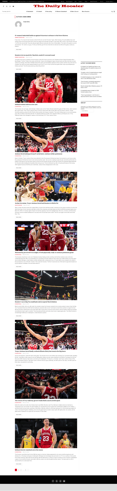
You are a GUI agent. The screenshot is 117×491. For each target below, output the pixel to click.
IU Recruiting (49, 11)
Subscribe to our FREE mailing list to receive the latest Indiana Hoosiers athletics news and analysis (91, 107)
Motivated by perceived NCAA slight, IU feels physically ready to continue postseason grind (38, 252)
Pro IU (101, 1)
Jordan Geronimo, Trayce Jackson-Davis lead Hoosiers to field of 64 (32, 203)
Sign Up (63, 1)
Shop (86, 1)
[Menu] (114, 11)
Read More (18, 49)
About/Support (70, 1)
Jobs (76, 1)
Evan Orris (27, 21)
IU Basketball (30, 11)
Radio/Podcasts (93, 1)
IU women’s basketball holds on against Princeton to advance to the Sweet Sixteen (36, 35)
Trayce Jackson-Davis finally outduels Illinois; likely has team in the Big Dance (35, 351)
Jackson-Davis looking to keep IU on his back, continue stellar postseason (34, 154)
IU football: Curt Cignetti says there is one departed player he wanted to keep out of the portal (27, 1)
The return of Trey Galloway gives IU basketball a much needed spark (33, 400)
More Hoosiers (85, 11)
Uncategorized (18, 205)
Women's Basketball (19, 37)
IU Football (39, 11)
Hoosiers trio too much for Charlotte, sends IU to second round (31, 55)
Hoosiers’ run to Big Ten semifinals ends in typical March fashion (32, 302)
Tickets (80, 1)
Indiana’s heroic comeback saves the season (26, 450)
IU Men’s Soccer (74, 11)
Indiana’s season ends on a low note (24, 104)
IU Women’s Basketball (61, 11)
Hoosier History (109, 1)
